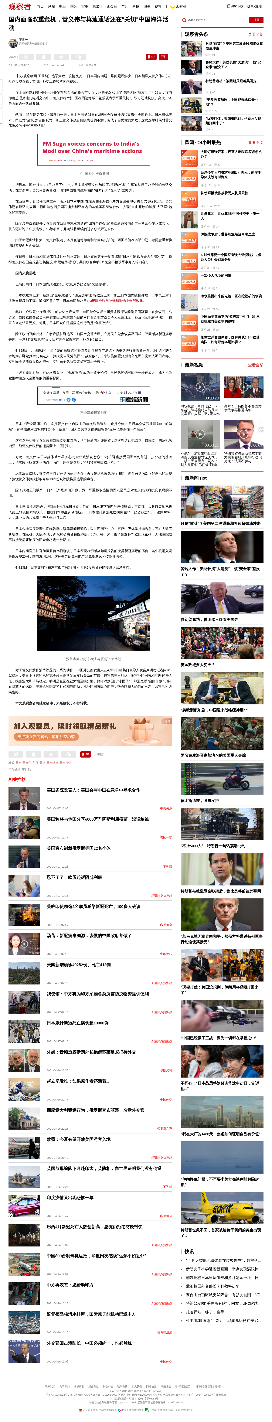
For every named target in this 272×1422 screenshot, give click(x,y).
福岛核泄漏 (164, 1332)
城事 (147, 6)
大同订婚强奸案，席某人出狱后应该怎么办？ (231, 154)
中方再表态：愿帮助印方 (70, 1284)
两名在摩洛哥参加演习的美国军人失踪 (213, 755)
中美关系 (166, 808)
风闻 (51, 6)
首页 (40, 6)
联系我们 (50, 1386)
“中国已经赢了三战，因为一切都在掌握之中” (219, 1038)
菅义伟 (27, 763)
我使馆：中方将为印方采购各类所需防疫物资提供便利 (98, 993)
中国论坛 (166, 954)
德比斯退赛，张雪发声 (200, 800)
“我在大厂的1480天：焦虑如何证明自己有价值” (221, 1134)
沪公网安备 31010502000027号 (98, 1410)
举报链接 (166, 1386)
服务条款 (93, 1386)
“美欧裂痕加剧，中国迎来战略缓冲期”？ (231, 102)
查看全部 (256, 34)
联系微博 (122, 1386)
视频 (158, 6)
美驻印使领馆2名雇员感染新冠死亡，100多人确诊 (93, 906)
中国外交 (166, 1099)
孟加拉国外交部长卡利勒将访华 (212, 1286)
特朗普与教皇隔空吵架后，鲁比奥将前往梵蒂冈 (221, 891)
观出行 (97, 6)
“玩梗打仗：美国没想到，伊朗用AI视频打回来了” (233, 120)
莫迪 (42, 763)
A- (53, 65)
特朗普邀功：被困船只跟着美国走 (230, 81)
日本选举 (52, 763)
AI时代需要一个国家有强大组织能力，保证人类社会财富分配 (231, 257)
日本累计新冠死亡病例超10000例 (78, 1022)
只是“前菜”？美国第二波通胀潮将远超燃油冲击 (234, 46)
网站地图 (151, 1386)
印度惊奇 (166, 925)
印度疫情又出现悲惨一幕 (70, 1197)
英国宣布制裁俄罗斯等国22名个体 (78, 848)
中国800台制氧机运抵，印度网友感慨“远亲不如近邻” (96, 1255)
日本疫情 (65, 763)
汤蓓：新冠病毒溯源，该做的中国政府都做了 (89, 935)
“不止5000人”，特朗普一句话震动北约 (213, 846)
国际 (73, 6)
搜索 (256, 20)
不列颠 (167, 866)
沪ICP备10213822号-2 (57, 1394)
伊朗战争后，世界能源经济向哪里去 (228, 234)
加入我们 (137, 1386)
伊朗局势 (166, 1070)
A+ (62, 65)
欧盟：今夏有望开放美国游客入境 (78, 1139)
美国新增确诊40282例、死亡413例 (79, 964)
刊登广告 (108, 1386)
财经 (62, 6)
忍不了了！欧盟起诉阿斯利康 (74, 877)
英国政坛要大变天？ (198, 665)
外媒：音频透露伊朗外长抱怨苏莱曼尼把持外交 (91, 1052)
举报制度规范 (182, 1386)
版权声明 (79, 1386)
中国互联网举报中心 (131, 1410)
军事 (84, 6)
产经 (124, 6)
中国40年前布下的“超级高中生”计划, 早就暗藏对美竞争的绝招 (230, 319)
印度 (35, 763)
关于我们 (65, 1386)
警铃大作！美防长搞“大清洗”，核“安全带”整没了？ (233, 64)
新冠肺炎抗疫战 (161, 896)
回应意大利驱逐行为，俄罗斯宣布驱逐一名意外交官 (95, 1110)
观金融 (112, 6)
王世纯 (23, 40)
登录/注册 (254, 6)
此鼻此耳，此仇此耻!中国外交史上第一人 (230, 216)
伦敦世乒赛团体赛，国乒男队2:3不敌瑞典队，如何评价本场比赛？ (230, 339)
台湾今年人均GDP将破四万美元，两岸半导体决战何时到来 (231, 174)
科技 (135, 6)
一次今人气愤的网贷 (216, 275)
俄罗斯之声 (164, 1128)
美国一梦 (166, 837)
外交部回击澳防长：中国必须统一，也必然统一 (91, 1343)
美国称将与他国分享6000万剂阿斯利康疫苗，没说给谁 (98, 819)
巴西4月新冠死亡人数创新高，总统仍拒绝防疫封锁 (94, 1226)
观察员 (179, 6)
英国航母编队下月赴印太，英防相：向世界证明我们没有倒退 (104, 1168)
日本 (18, 763)
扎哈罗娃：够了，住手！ (207, 1312)
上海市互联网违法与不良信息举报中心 (169, 1410)
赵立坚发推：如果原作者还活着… (78, 1081)
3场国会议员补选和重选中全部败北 (116, 301)
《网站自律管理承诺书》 (209, 1386)
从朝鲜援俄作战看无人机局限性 (224, 193)
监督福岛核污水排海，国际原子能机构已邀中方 (91, 1314)
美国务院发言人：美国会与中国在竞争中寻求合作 (93, 790)
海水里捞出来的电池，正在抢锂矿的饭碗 (231, 296)
